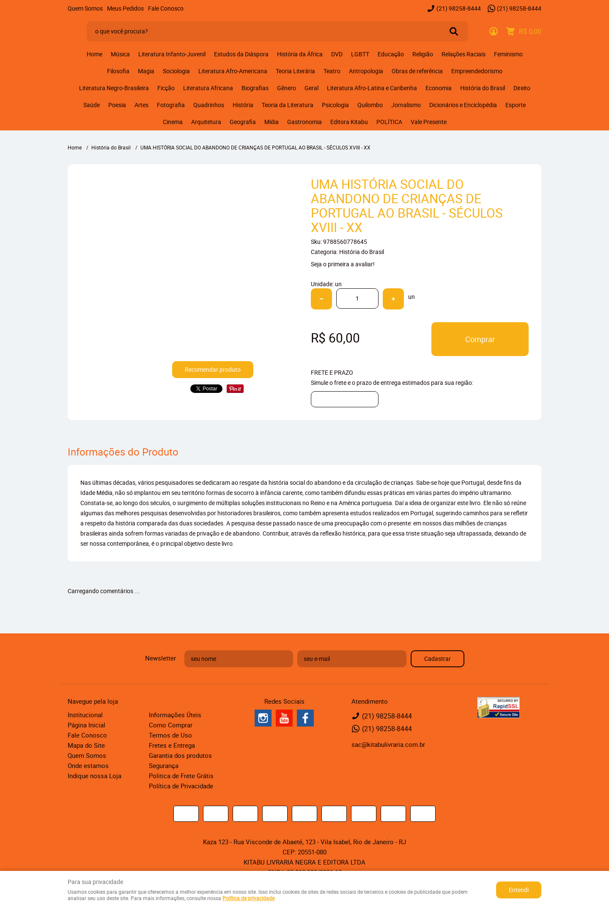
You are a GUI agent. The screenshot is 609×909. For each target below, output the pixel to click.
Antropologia (366, 71)
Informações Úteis (175, 714)
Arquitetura (206, 122)
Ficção (166, 88)
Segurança (163, 765)
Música (120, 54)
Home (94, 54)
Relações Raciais (464, 54)
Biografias (255, 88)
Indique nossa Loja (94, 775)
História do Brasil (482, 88)
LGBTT (360, 54)
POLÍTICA (389, 122)
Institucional (85, 714)
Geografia (243, 122)
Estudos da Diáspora (241, 54)
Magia (146, 71)
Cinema (173, 122)
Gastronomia (304, 122)
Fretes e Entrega (172, 745)
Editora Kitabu (349, 122)
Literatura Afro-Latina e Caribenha (372, 88)
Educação (391, 54)
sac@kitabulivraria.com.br (388, 744)
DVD (337, 54)
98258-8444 (458, 8)
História (243, 105)
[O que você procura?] (454, 31)
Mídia (271, 122)
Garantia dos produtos (180, 755)
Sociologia (176, 71)
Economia (438, 88)
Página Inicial (86, 725)
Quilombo (370, 105)
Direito (521, 88)
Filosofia (118, 71)
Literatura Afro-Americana (232, 71)
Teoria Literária (295, 71)
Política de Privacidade (181, 786)
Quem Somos (85, 8)
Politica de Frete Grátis (181, 775)
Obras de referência (417, 71)
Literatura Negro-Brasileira (114, 88)
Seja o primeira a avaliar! (343, 264)
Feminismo (508, 54)
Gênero (286, 88)
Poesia (117, 105)
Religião (422, 54)
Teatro (332, 71)
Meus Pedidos (125, 8)
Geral (311, 88)
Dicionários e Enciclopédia (463, 105)
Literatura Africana (208, 88)
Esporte (515, 105)
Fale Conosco (166, 8)
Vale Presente (429, 122)
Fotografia (171, 105)
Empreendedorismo (476, 71)
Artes (141, 105)
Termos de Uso (170, 735)
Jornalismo (406, 105)
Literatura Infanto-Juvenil (172, 54)
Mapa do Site (86, 745)
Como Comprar (170, 725)
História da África (300, 54)
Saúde (91, 105)
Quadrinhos (208, 105)
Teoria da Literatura (287, 105)
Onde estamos (88, 765)
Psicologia (335, 105)
